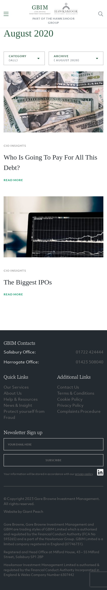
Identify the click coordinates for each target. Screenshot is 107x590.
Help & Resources (21, 399)
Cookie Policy (70, 399)
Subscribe (53, 460)
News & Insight (18, 405)
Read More (13, 180)
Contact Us (68, 387)
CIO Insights (15, 146)
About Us (13, 393)
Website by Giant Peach (23, 511)
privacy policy (84, 474)
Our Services (16, 387)
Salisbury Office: (20, 352)
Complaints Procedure (79, 411)
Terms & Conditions (75, 393)
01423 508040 (89, 362)
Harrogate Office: (21, 362)
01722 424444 (89, 352)
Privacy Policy (70, 405)
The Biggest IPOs (28, 282)
